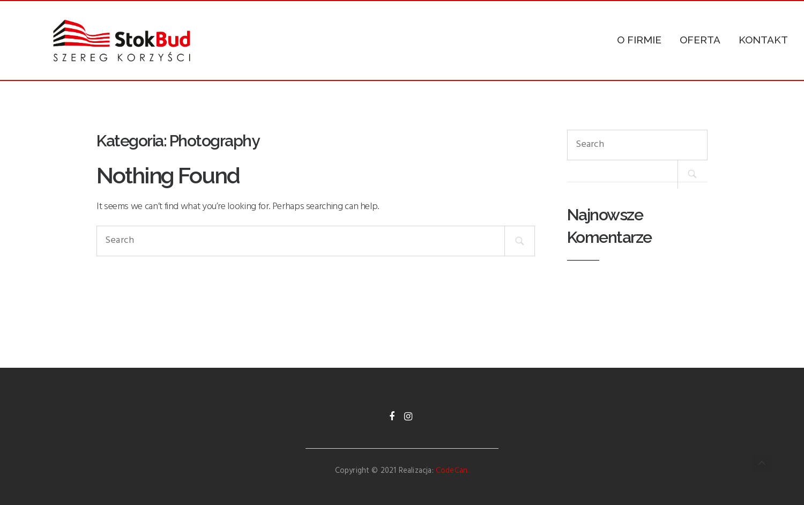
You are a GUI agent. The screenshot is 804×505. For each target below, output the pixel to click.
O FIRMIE (639, 40)
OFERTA (700, 40)
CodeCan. (452, 471)
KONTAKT (763, 40)
